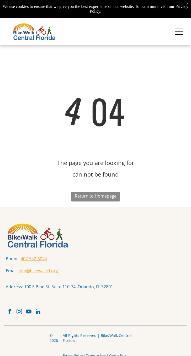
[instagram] (19, 312)
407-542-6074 (34, 259)
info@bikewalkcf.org (38, 271)
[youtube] (29, 312)
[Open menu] (179, 32)
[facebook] (10, 312)
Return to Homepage (95, 196)
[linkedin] (38, 312)
